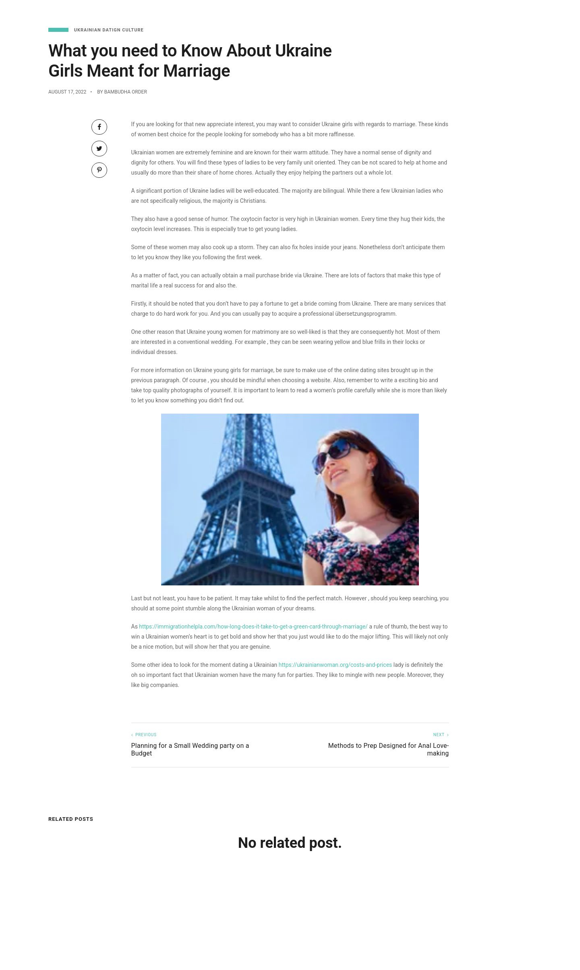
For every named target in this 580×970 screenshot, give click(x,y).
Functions (512, 12)
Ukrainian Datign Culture (109, 30)
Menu (425, 12)
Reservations (465, 12)
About (549, 12)
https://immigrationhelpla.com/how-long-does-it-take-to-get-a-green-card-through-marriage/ (253, 626)
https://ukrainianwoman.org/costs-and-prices (335, 665)
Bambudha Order (125, 92)
